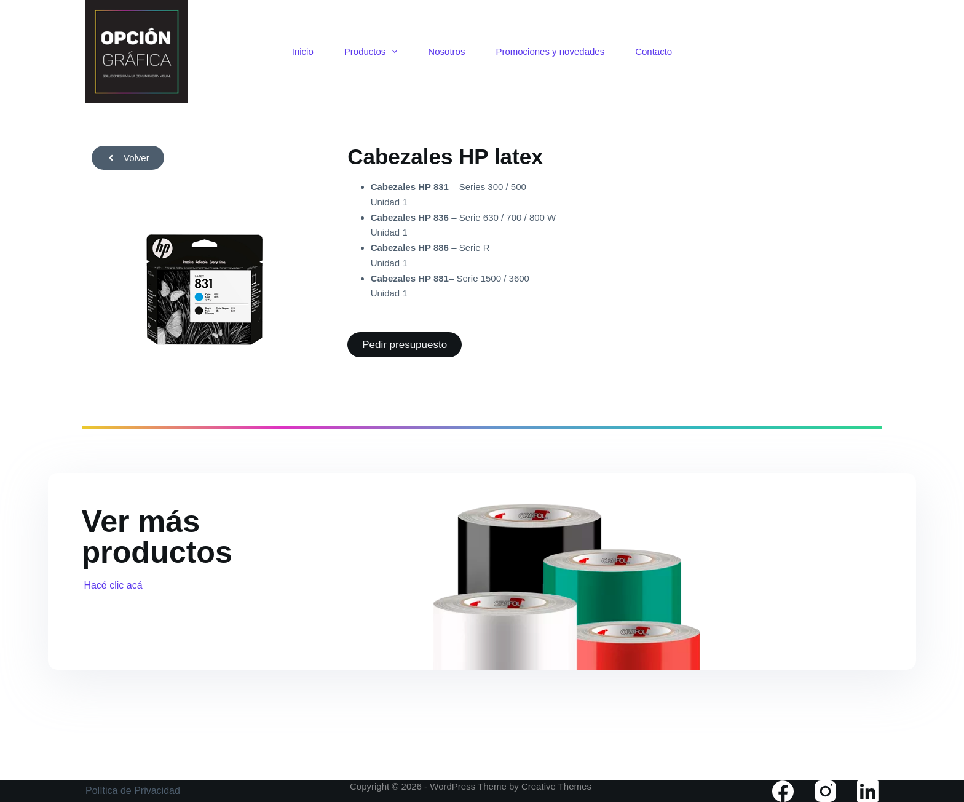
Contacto (653, 51)
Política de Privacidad (132, 790)
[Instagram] (825, 791)
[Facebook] (783, 791)
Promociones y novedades (550, 51)
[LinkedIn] (868, 791)
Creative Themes (556, 786)
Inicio (303, 51)
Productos (373, 51)
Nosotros (446, 51)
